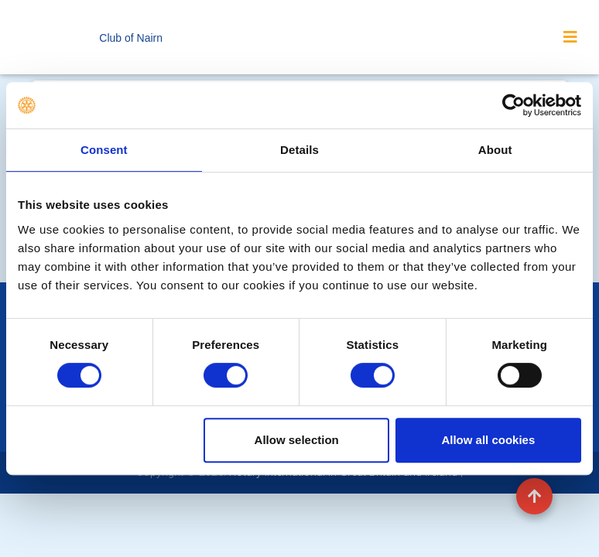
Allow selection (297, 439)
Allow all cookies (488, 439)
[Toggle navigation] (570, 37)
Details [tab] (299, 149)
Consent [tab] (104, 149)
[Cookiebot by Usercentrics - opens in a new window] (513, 105)
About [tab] (495, 149)
